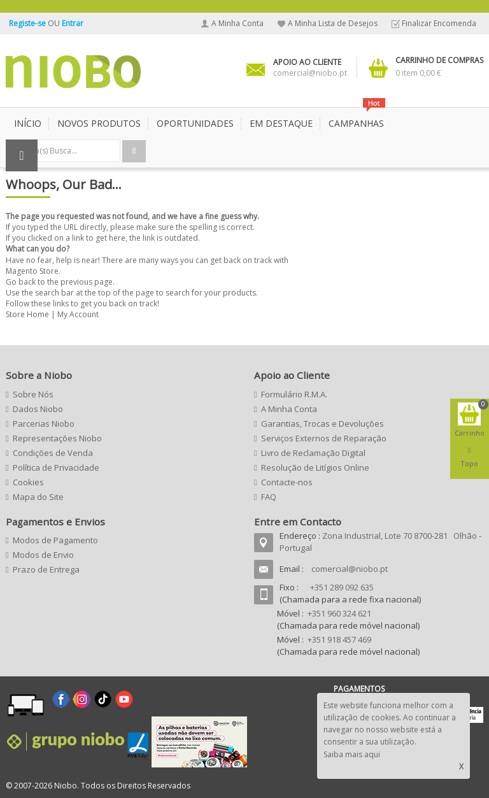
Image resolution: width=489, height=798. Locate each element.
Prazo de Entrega (46, 569)
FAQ (268, 496)
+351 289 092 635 (342, 587)
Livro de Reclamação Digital (313, 453)
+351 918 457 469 (339, 639)
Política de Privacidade (56, 467)
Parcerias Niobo (43, 423)
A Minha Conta (237, 23)
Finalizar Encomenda (439, 23)
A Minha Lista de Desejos (333, 23)
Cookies (28, 482)
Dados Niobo (38, 409)
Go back (21, 281)
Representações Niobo (57, 438)
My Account (78, 314)
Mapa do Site (38, 496)
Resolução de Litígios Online (315, 467)
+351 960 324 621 (339, 613)
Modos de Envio (43, 554)
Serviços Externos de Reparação (323, 438)
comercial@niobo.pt (349, 568)
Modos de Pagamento (55, 540)
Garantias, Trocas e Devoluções (322, 423)
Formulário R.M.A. (294, 394)
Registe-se (28, 23)
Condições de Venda (53, 453)
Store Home (27, 314)
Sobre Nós (33, 394)
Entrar (72, 23)
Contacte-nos (287, 482)
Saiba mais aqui (351, 754)
